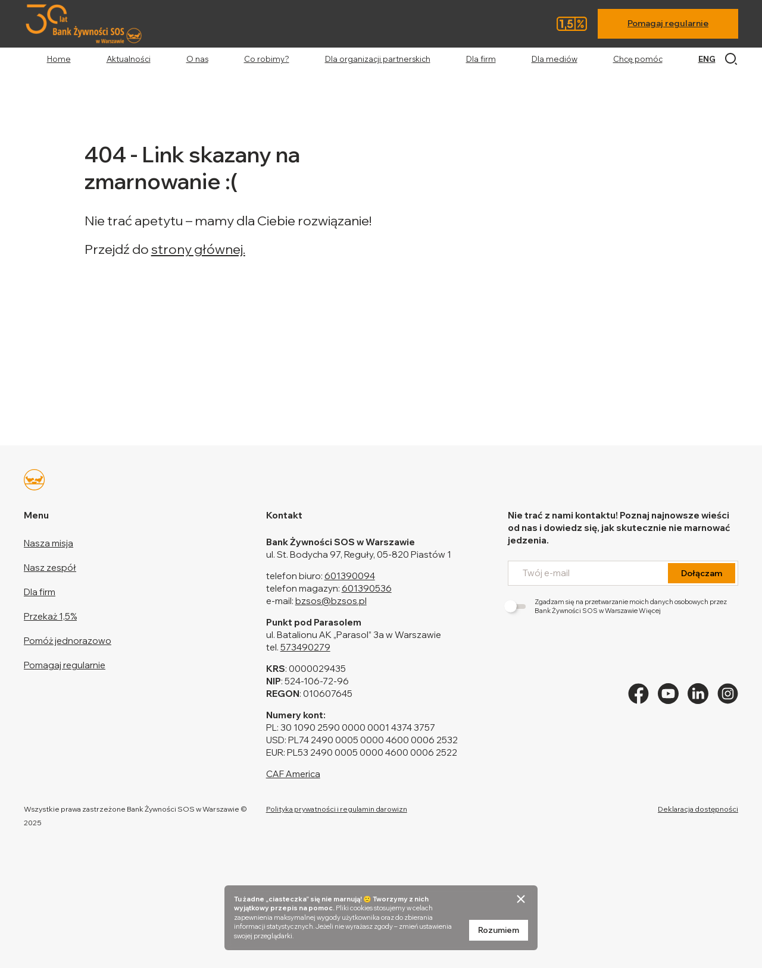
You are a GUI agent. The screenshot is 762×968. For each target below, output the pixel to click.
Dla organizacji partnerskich (377, 59)
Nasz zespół (50, 567)
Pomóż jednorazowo (67, 640)
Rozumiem (498, 930)
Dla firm (481, 59)
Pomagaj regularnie (667, 23)
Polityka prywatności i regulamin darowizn (336, 808)
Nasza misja (48, 543)
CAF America (293, 774)
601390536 (367, 588)
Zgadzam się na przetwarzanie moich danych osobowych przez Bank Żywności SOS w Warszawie (617, 606)
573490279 (305, 647)
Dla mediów (554, 59)
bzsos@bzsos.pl (331, 600)
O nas (197, 59)
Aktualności (129, 59)
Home (59, 59)
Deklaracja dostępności (698, 808)
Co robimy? (266, 59)
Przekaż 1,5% (50, 616)
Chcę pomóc (638, 59)
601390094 (349, 576)
